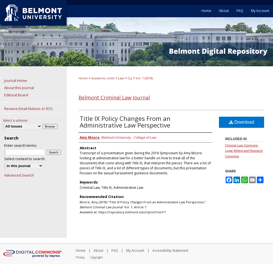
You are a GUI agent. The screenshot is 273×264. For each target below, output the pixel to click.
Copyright (96, 257)
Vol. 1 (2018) (144, 78)
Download (241, 122)
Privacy (80, 257)
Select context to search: (24, 158)
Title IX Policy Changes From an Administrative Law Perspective (125, 121)
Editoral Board (16, 94)
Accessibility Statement (170, 250)
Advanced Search (19, 175)
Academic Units (102, 78)
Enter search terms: (20, 145)
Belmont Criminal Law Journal (114, 97)
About (98, 250)
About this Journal (19, 87)
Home (83, 78)
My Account (135, 250)
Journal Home (15, 80)
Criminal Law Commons (241, 145)
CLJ (130, 78)
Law (121, 78)
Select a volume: (15, 120)
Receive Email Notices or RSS (28, 108)
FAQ (114, 250)
